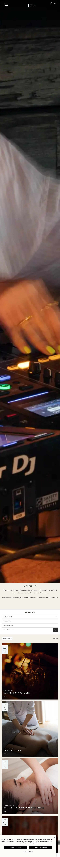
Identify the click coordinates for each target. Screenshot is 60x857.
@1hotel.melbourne (27, 597)
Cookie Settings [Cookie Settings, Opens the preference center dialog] (28, 851)
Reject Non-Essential (41, 847)
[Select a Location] (30, 621)
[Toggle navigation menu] (6, 5)
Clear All (55, 638)
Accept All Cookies (15, 847)
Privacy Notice (33, 843)
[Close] (54, 837)
